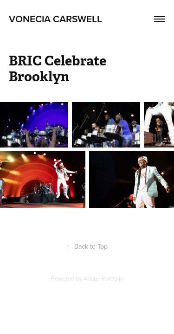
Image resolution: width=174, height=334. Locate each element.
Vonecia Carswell (55, 19)
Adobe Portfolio (103, 278)
